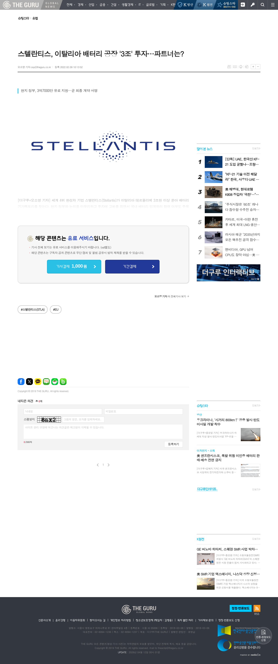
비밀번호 (111, 411)
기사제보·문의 (206, 620)
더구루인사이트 (206, 489)
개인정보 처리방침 (120, 620)
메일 (235, 67)
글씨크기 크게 (253, 66)
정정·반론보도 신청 (229, 620)
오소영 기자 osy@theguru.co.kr (34, 67)
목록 (229, 67)
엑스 (29, 381)
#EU (55, 309)
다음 (108, 465)
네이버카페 (54, 381)
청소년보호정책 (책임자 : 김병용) (154, 620)
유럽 (35, 18)
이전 (98, 465)
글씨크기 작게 (257, 66)
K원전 (200, 539)
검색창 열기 (263, 5)
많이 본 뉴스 (204, 149)
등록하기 (173, 444)
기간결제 (129, 266)
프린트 (241, 67)
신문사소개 (44, 620)
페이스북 (21, 381)
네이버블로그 (46, 381)
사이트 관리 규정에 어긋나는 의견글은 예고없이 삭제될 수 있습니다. (64, 427)
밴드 (63, 381)
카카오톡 (37, 381)
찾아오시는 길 (98, 620)
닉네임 (29, 411)
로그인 (253, 5)
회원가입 (243, 5)
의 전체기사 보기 (170, 296)
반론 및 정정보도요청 (263, 635)
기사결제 (71, 266)
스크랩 (247, 67)
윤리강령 (60, 620)
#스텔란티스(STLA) (32, 309)
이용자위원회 (77, 620)
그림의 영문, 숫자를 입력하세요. (82, 419)
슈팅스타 (23, 18)
